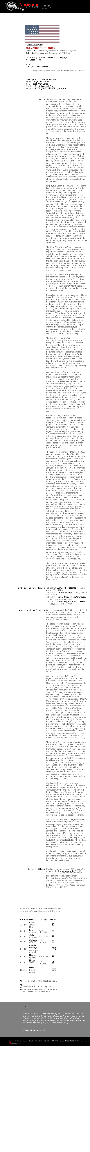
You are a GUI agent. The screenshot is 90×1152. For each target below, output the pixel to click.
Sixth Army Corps (40, 84)
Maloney (33, 940)
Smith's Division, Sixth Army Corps (71, 597)
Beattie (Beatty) (33, 946)
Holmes (32, 955)
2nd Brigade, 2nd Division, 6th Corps (51, 88)
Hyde (31, 968)
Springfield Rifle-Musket (37, 66)
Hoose (32, 960)
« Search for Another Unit (34, 1030)
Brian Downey (70, 1041)
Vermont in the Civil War (72, 871)
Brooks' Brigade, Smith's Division (71, 601)
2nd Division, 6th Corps (45, 86)
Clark (31, 922)
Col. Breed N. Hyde (34, 60)
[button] (45, 6)
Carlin (31, 935)
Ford (31, 930)
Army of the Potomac (41, 82)
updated (17, 1041)
